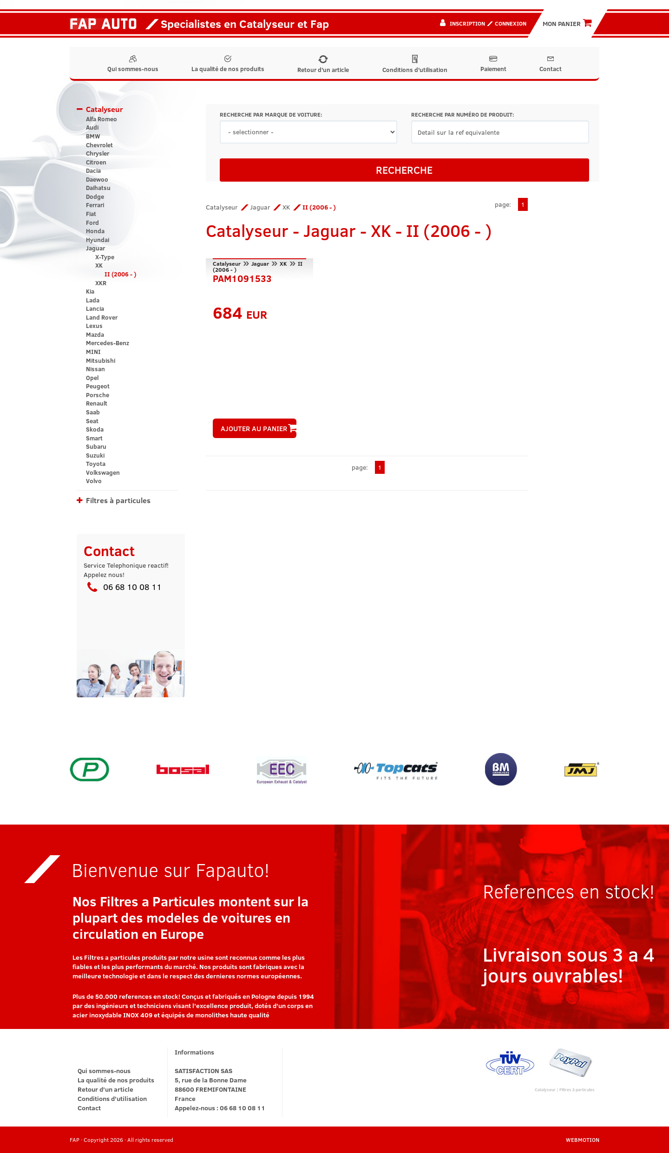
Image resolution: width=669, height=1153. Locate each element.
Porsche (97, 395)
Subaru (96, 446)
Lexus (94, 325)
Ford (92, 222)
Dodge (95, 196)
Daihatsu (98, 187)
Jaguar (95, 248)
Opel (92, 377)
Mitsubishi (100, 360)
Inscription (467, 23)
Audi (92, 127)
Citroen (96, 162)
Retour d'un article (323, 64)
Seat (92, 421)
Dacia (93, 170)
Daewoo (97, 179)
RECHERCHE (404, 170)
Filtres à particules (118, 500)
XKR (100, 283)
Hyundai (97, 240)
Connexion (510, 23)
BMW (93, 136)
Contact (550, 64)
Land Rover (102, 317)
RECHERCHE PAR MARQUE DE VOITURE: (271, 114)
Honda (95, 231)
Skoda (95, 429)
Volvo (94, 481)
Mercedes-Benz (107, 343)
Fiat (91, 214)
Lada (92, 300)
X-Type (104, 257)
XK (99, 265)
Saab (93, 412)
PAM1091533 (242, 277)
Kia (90, 291)
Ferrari (95, 205)
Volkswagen (103, 472)
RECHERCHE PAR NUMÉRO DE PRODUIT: (462, 114)
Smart (94, 438)
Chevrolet (99, 145)
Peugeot (98, 386)
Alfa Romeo (101, 119)
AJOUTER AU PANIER (259, 428)
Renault (96, 403)
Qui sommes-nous (132, 64)
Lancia (95, 308)
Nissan (95, 369)
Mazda (95, 334)
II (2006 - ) (120, 274)
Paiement (493, 64)
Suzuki (95, 455)
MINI (93, 351)
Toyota (95, 463)
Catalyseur (104, 109)
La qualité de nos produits (227, 64)
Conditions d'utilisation (414, 64)
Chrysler (97, 153)
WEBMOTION (582, 1139)
